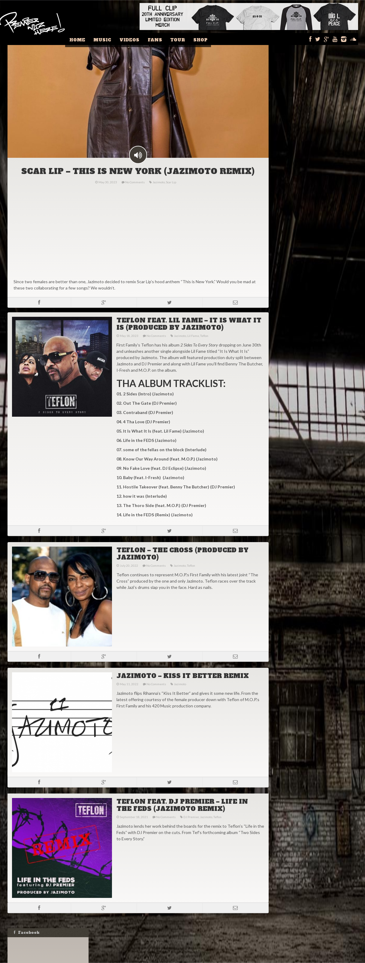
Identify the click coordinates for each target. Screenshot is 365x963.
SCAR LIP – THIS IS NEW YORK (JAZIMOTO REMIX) (137, 181)
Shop (204, 39)
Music (115, 39)
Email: (287, 316)
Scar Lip (171, 192)
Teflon (204, 346)
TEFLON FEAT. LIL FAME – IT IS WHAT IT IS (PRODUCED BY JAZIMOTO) (188, 334)
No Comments (134, 192)
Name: (288, 304)
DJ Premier (190, 827)
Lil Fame (192, 346)
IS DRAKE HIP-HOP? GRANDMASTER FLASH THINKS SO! (316, 397)
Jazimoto (158, 192)
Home (92, 39)
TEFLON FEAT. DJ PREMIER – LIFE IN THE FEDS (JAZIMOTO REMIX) (181, 815)
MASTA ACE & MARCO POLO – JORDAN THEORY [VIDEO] (314, 412)
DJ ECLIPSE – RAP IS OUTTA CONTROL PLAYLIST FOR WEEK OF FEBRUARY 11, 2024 (313, 364)
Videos (139, 39)
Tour (183, 39)
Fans (162, 39)
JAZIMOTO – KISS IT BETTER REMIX (182, 686)
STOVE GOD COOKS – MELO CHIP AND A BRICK (315, 382)
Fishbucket (219, 958)
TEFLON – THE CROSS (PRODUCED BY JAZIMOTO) (182, 564)
